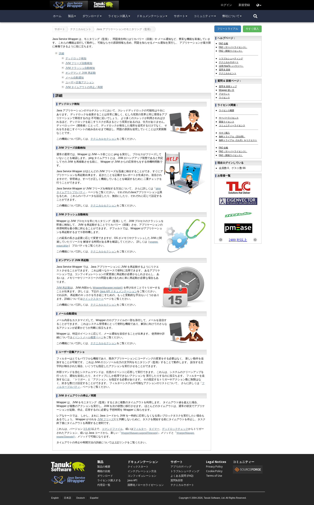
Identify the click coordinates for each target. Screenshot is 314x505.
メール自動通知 (74, 77)
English (55, 497)
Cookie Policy (214, 471)
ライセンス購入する (109, 480)
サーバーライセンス (229, 118)
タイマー (154, 428)
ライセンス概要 (226, 110)
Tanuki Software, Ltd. (214, 497)
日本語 (67, 497)
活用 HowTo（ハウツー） (231, 66)
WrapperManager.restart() (108, 287)
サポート (180, 16)
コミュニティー (205, 16)
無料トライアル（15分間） (232, 136)
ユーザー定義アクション (79, 82)
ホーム (57, 16)
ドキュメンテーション (152, 16)
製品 (72, 16)
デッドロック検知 (75, 58)
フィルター (139, 428)
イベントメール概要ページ (88, 337)
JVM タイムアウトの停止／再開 (84, 87)
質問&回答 (177, 480)
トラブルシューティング (231, 58)
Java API (132, 480)
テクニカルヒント (80, 29)
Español (94, 497)
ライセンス (224, 97)
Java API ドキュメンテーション (118, 291)
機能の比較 (103, 471)
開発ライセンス (226, 122)
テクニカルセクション (103, 138)
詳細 (61, 53)
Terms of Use (214, 475)
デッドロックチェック (175, 428)
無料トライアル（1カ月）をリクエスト (238, 140)
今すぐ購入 (252, 28)
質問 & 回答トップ (228, 86)
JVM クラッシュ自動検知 (80, 68)
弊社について (232, 16)
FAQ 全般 (223, 43)
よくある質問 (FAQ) (182, 475)
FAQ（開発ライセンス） (231, 51)
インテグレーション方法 (142, 471)
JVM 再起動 (63, 287)
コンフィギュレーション (142, 475)
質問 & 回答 (224, 69)
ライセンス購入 (119, 16)
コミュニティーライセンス (232, 125)
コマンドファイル (112, 428)
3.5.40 (86, 428)
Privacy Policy (214, 466)
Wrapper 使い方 (226, 90)
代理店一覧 (103, 484)
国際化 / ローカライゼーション (146, 484)
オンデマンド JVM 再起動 (80, 72)
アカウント (224, 94)
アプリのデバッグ (181, 466)
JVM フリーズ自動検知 (78, 63)
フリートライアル (227, 28)
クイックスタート (93, 298)
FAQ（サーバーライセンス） (233, 47)
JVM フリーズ (105, 419)
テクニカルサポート (229, 62)
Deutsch (80, 497)
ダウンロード (92, 16)
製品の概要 (103, 466)
